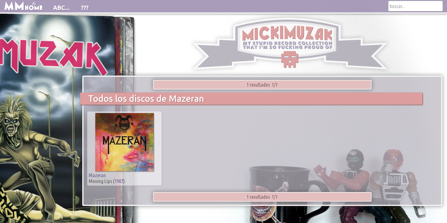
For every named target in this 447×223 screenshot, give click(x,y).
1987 (119, 181)
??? (84, 7)
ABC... (61, 7)
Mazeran (97, 175)
